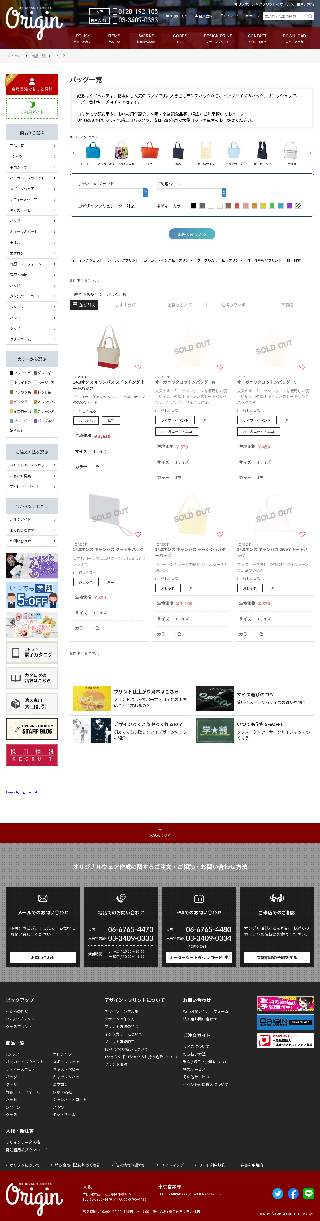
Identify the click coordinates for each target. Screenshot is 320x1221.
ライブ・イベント (175, 420)
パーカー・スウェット (27, 177)
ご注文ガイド (20, 519)
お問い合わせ (20, 540)
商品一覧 (39, 55)
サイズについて (196, 1046)
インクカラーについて (123, 1034)
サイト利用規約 (212, 1165)
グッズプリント (19, 1026)
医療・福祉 (18, 274)
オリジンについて (25, 1165)
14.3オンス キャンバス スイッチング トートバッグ (110, 383)
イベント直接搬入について (205, 1084)
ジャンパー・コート (25, 296)
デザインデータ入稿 (23, 1142)
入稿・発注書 (20, 1130)
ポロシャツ (18, 167)
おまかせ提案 (20, 475)
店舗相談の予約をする (277, 957)
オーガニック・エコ (176, 431)
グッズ (15, 328)
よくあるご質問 (22, 530)
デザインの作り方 (119, 1019)
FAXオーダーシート (25, 486)
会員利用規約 (251, 1165)
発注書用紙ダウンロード (26, 1149)
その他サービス (196, 1076)
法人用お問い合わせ (200, 1019)
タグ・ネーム (20, 339)
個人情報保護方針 (130, 1165)
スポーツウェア (22, 188)
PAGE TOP (160, 835)
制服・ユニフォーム (25, 263)
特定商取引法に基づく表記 (77, 1165)
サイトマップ (172, 1165)
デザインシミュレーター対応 (106, 206)
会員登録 (206, 15)
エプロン (17, 253)
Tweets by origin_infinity (22, 792)
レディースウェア (23, 199)
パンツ (15, 317)
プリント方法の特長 (121, 1026)
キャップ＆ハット (24, 231)
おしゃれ (86, 420)
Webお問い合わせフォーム (206, 1011)
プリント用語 (115, 1064)
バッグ (15, 220)
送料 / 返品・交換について (205, 1061)
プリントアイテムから (27, 464)
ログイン (231, 15)
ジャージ (17, 306)
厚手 (110, 420)
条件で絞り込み (192, 234)
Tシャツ (16, 156)
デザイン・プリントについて (134, 999)
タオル (15, 242)
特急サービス (194, 1069)
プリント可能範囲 (119, 1041)
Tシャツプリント (20, 1019)
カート (254, 15)
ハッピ (15, 285)
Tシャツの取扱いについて (126, 1049)
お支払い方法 (194, 1054)
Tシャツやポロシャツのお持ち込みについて (141, 1056)
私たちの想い (17, 1011)
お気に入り (179, 15)
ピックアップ (20, 999)
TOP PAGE (14, 55)
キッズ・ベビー (22, 210)
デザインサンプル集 (121, 1011)
